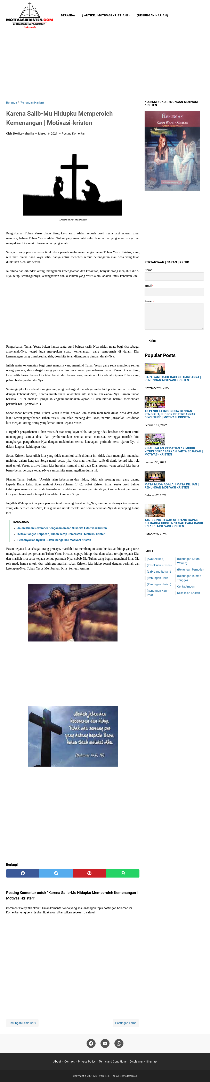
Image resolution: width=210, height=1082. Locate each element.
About (57, 1061)
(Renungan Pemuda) (190, 569)
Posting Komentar (73, 133)
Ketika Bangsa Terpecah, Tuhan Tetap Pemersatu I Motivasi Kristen (61, 534)
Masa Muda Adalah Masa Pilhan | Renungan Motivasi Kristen (172, 486)
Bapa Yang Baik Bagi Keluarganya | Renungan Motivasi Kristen (173, 379)
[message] (174, 317)
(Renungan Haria (158, 578)
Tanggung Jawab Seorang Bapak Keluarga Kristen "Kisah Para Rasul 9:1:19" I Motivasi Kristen (174, 523)
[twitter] (56, 873)
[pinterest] (89, 873)
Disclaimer (136, 1061)
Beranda (68, 15)
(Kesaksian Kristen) (159, 565)
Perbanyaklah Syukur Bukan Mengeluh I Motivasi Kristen (54, 540)
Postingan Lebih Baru (22, 1023)
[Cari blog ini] (201, 15)
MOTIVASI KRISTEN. (104, 1076)
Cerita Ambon (186, 586)
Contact (69, 1061)
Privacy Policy (87, 1061)
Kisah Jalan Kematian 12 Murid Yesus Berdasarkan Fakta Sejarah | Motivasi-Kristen (174, 451)
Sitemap (151, 1061)
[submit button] (152, 341)
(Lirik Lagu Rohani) (159, 571)
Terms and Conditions (113, 1061)
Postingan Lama (125, 1023)
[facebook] (22, 873)
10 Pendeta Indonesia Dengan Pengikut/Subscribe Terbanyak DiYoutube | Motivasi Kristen (170, 414)
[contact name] (174, 276)
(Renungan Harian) (152, 15)
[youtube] (105, 1043)
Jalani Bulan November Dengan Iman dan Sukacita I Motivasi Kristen (62, 528)
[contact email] (174, 292)
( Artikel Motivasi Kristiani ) (106, 15)
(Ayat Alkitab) (155, 558)
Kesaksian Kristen (188, 593)
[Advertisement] (105, 65)
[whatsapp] (122, 873)
